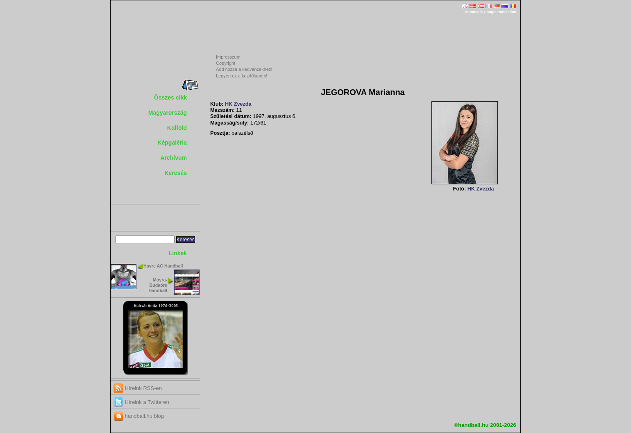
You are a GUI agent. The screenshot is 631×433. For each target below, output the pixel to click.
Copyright (225, 63)
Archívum (173, 157)
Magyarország (167, 112)
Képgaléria (172, 142)
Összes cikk (170, 97)
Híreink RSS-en (137, 388)
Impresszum (228, 56)
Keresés (176, 173)
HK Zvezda (238, 104)
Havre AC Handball (163, 265)
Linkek (178, 253)
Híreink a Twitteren (141, 402)
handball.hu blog (138, 416)
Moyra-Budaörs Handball (158, 285)
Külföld (177, 128)
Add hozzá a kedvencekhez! (244, 69)
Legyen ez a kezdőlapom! (241, 75)
